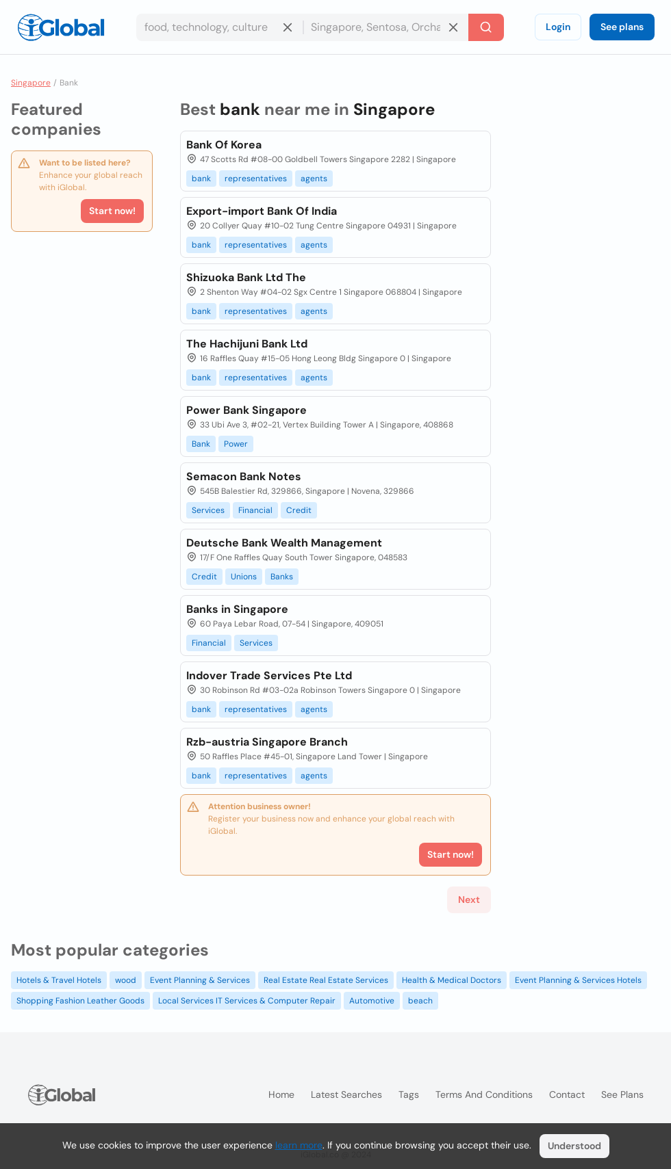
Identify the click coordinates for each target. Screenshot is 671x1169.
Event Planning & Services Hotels (578, 980)
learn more (298, 1145)
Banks (281, 576)
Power (236, 443)
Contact (567, 1094)
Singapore (31, 82)
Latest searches (346, 1094)
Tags (408, 1094)
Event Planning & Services (200, 980)
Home (281, 1094)
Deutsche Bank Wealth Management (284, 543)
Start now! (112, 211)
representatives (256, 178)
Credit (299, 510)
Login (558, 27)
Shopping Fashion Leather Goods (80, 1000)
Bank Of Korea (224, 144)
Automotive (371, 1000)
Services (208, 510)
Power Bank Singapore (246, 410)
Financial (255, 510)
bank (201, 178)
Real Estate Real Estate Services (326, 980)
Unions (244, 576)
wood (125, 980)
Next (469, 899)
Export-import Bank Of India (261, 211)
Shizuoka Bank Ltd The (246, 277)
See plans (622, 27)
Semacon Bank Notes (243, 476)
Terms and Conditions (484, 1094)
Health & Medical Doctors (451, 980)
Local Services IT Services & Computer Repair (247, 1000)
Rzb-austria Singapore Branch (267, 742)
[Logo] (60, 27)
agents (314, 178)
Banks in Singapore (237, 609)
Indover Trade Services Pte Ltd (269, 675)
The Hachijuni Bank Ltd (246, 344)
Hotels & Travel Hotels (58, 980)
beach (420, 1000)
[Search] (486, 27)
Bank (201, 443)
